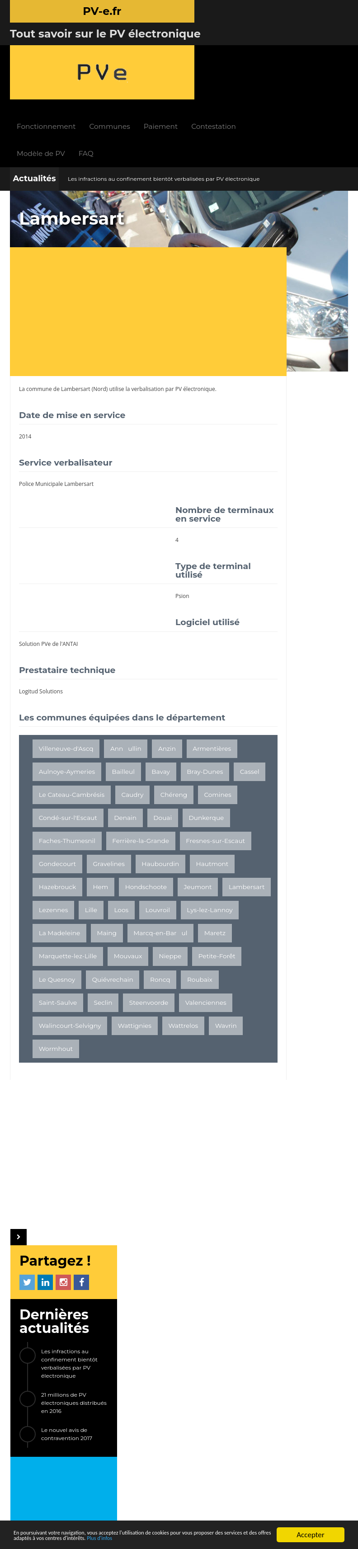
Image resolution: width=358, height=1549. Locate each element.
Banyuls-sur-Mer (282, 715)
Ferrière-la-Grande (67, 844)
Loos (121, 936)
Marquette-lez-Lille (177, 982)
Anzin (167, 706)
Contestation (271, 49)
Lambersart (75, 312)
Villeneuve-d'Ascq (66, 706)
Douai (48, 821)
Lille (91, 936)
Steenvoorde (149, 1051)
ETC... (265, 770)
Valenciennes (59, 1074)
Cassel (136, 752)
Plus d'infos (243, 1539)
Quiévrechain (112, 1028)
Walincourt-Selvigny (128, 1074)
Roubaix (199, 1028)
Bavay (48, 752)
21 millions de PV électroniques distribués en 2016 (305, 301)
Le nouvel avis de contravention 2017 (298, 332)
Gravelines (109, 867)
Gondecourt (57, 867)
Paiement (219, 49)
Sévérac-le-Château (287, 752)
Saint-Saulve (58, 1051)
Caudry (132, 775)
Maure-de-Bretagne (288, 679)
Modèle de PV (99, 76)
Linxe (265, 733)
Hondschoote (59, 913)
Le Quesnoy (57, 1028)
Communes (167, 49)
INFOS (134, 1326)
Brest (265, 661)
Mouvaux (53, 1005)
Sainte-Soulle (310, 733)
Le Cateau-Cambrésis (71, 775)
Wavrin (96, 1098)
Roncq (160, 1028)
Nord (99, 312)
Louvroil (158, 936)
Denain (169, 798)
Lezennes (53, 936)
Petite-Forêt (141, 1005)
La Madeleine (122, 959)
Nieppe (95, 1005)
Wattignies (192, 1074)
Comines (52, 798)
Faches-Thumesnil (154, 821)
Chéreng (173, 775)
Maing (169, 959)
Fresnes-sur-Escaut (142, 844)
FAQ (144, 76)
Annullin (125, 706)
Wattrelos (54, 1098)
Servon (267, 697)
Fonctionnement (104, 49)
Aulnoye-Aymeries (122, 729)
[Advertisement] (125, 236)
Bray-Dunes (92, 752)
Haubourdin (160, 867)
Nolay (298, 661)
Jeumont (111, 913)
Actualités (34, 102)
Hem (150, 890)
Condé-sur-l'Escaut (112, 798)
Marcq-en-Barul (66, 982)
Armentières (58, 729)
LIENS (98, 1405)
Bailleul (178, 729)
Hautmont (55, 890)
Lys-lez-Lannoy (62, 959)
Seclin (103, 1051)
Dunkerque (91, 821)
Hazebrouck (106, 890)
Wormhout (141, 1098)
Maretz (120, 982)
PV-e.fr (90, 1326)
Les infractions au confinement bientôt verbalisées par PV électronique (164, 102)
